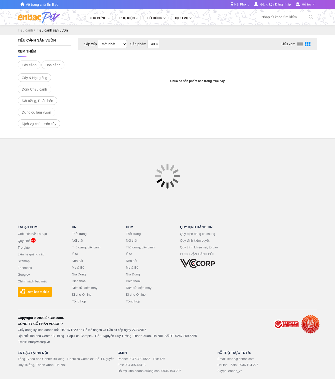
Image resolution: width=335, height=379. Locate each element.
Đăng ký (266, 4)
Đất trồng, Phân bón (37, 101)
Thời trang (79, 234)
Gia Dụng (79, 274)
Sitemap (24, 261)
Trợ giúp (24, 247)
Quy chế (24, 241)
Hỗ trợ (306, 4)
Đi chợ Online (82, 294)
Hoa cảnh (52, 65)
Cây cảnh (29, 65)
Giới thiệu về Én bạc (32, 234)
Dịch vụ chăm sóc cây (39, 124)
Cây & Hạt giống (34, 78)
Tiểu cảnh (26, 30)
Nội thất (77, 240)
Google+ (24, 274)
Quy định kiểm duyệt (194, 240)
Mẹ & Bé (78, 267)
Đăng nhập (283, 4)
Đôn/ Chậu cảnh (34, 89)
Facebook (25, 268)
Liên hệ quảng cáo (31, 254)
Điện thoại (79, 281)
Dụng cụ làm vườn (36, 112)
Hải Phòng (241, 4)
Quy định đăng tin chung (197, 234)
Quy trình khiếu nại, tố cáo (199, 247)
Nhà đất (77, 261)
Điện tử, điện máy (84, 288)
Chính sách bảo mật (32, 281)
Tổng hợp (79, 301)
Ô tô (75, 254)
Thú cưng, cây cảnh (86, 247)
